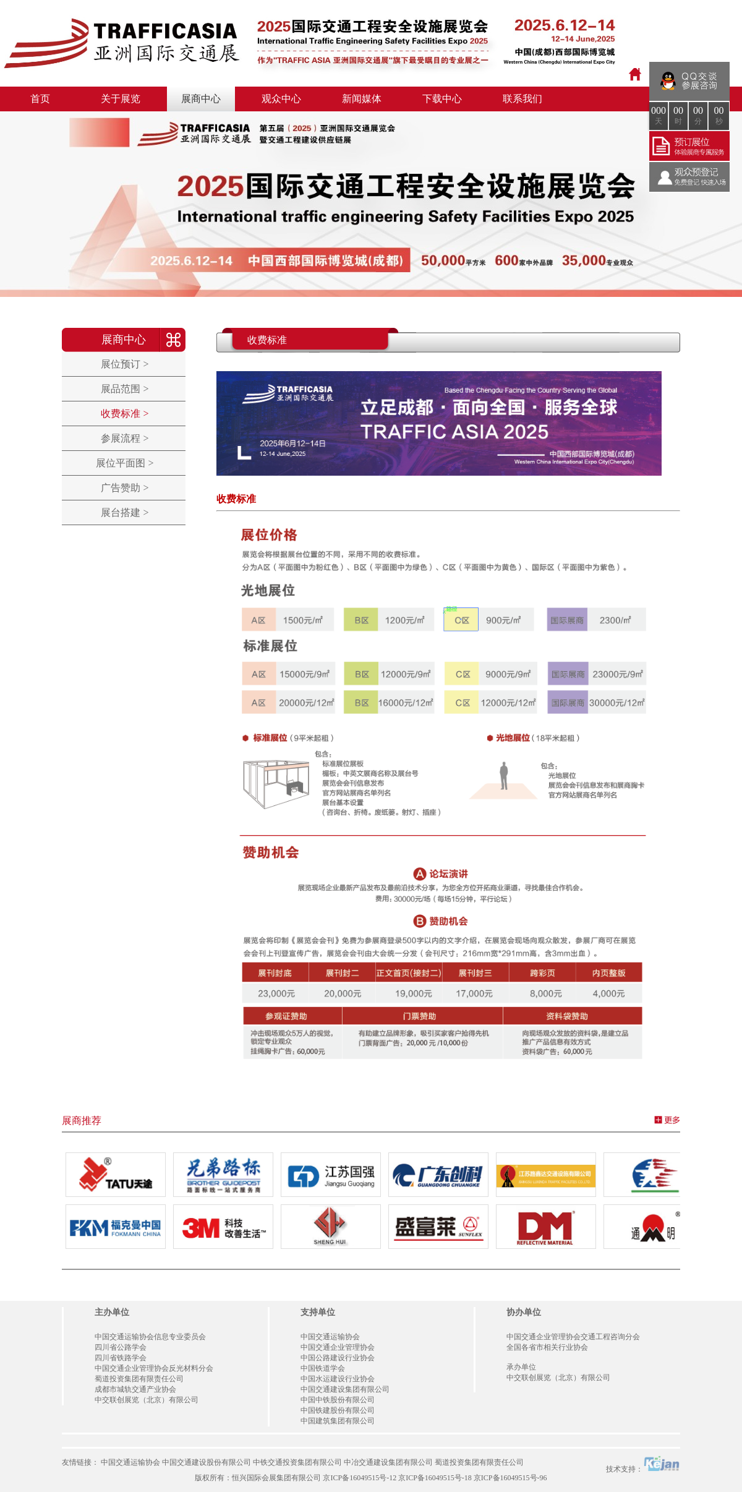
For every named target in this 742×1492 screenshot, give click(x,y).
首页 (40, 98)
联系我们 (522, 98)
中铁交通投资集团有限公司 (297, 1462)
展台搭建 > (124, 512)
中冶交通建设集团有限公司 (388, 1462)
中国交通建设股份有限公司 (206, 1462)
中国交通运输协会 (130, 1462)
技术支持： (643, 1464)
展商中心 (201, 98)
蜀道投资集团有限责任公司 (479, 1462)
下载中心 (442, 98)
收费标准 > (124, 413)
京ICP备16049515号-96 (510, 1477)
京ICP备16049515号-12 (359, 1477)
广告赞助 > (124, 487)
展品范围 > (124, 389)
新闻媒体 (362, 98)
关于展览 (120, 98)
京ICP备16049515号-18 (435, 1477)
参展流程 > (124, 438)
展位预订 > (124, 364)
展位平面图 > (124, 463)
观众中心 (281, 98)
